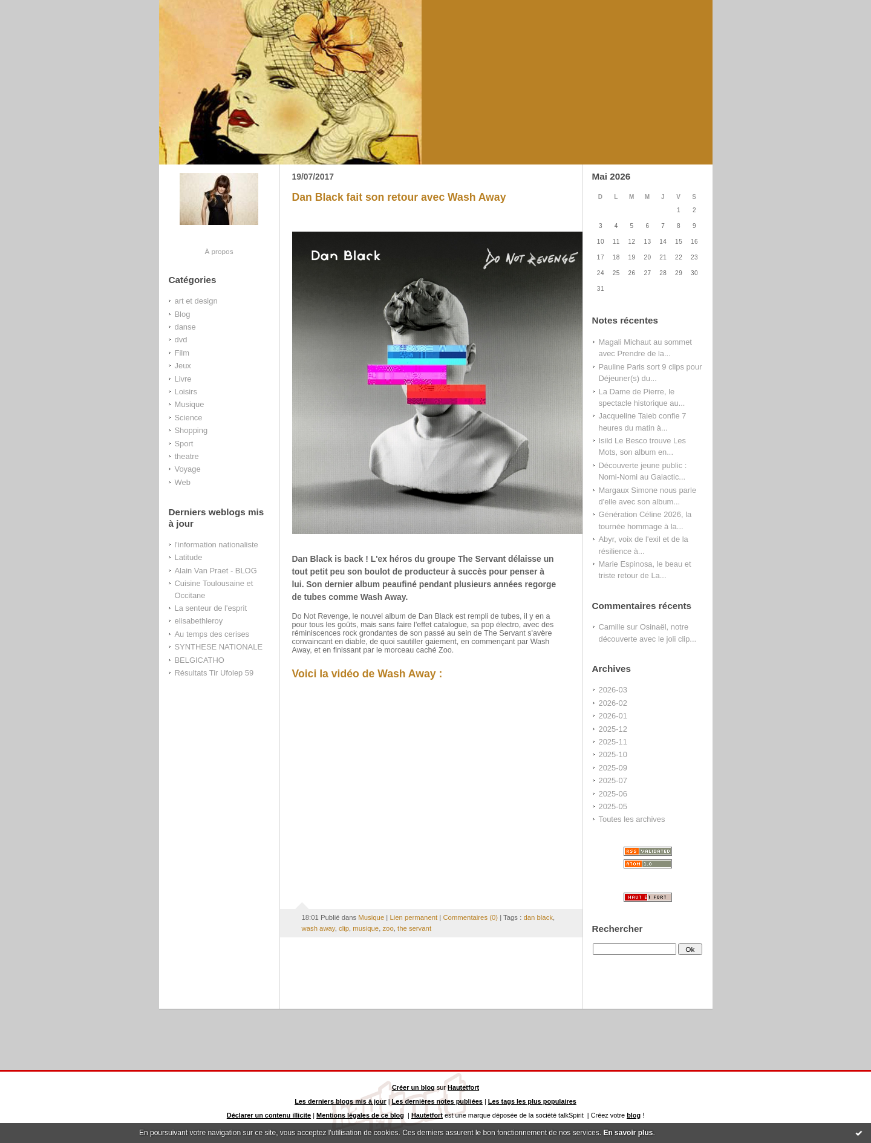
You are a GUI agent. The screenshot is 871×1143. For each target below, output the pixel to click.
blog (634, 1115)
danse (185, 326)
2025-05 (613, 806)
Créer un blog (413, 1087)
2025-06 (613, 793)
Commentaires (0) (470, 917)
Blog (183, 314)
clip (344, 928)
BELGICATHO (199, 660)
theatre (187, 456)
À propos (218, 251)
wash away (318, 928)
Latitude (189, 557)
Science (189, 417)
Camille (612, 626)
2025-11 (613, 741)
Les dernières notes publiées (437, 1101)
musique (366, 928)
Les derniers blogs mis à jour (341, 1101)
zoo (387, 928)
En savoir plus (628, 1132)
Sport (184, 443)
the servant (414, 928)
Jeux (183, 365)
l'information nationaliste (216, 544)
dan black (538, 917)
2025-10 (613, 754)
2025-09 (613, 767)
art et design (196, 300)
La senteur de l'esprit (211, 608)
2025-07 (613, 780)
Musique (189, 404)
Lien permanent (413, 917)
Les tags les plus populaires (532, 1101)
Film (182, 352)
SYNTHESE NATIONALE (219, 646)
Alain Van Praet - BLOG (216, 570)
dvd (181, 339)
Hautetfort (463, 1087)
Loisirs (186, 391)
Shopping (191, 430)
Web (183, 482)
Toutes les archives (632, 819)
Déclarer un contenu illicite (269, 1115)
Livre (183, 378)
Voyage (188, 469)
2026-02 (613, 703)
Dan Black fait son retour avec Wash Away (399, 197)
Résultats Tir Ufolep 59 (214, 672)
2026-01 (613, 715)
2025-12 (613, 729)
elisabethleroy (199, 620)
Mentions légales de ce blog (360, 1115)
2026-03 (613, 689)
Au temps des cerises (212, 634)
